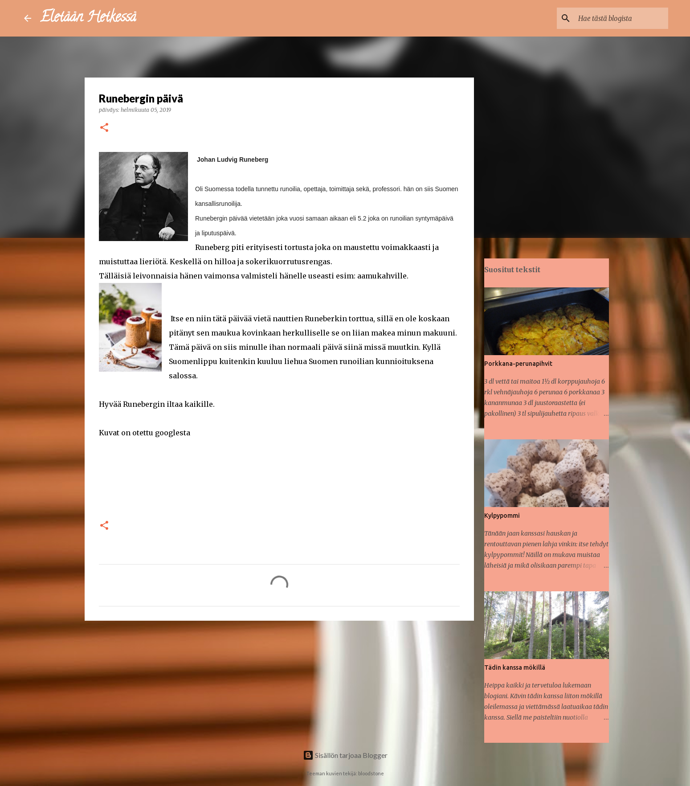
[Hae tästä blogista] (621, 18)
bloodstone (371, 773)
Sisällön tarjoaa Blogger (345, 755)
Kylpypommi (502, 515)
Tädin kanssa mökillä (514, 667)
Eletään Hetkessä (88, 18)
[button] (104, 128)
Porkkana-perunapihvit (518, 363)
